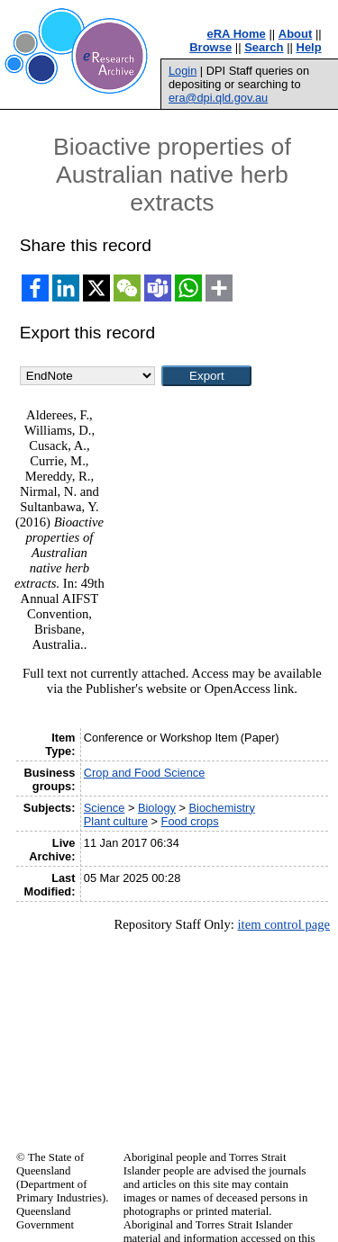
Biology (157, 807)
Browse (210, 47)
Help (309, 47)
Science (104, 807)
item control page (283, 924)
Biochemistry (222, 807)
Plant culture (116, 821)
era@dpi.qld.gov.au (218, 97)
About (296, 33)
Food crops (190, 821)
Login (182, 70)
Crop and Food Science (144, 772)
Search (263, 47)
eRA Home (236, 33)
